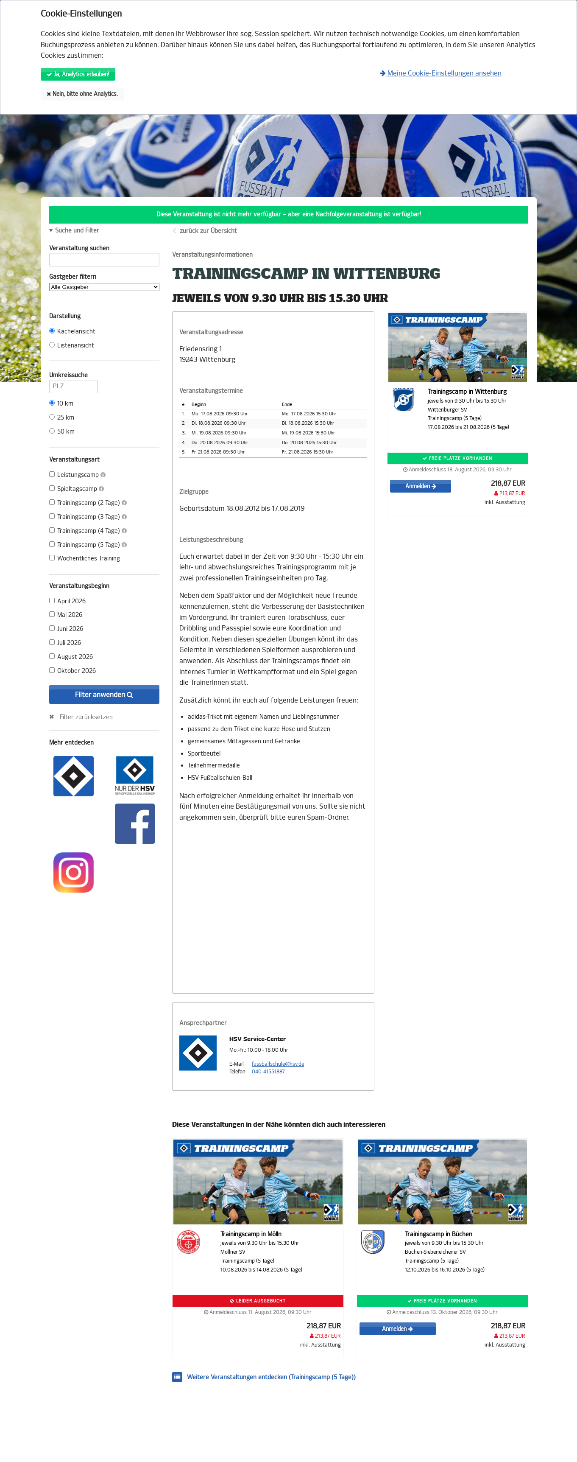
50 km (62, 431)
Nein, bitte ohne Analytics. (82, 94)
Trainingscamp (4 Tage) (88, 531)
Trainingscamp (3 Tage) (88, 517)
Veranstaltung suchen (104, 250)
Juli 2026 (65, 643)
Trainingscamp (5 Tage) (88, 545)
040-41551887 (268, 1072)
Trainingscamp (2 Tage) (88, 503)
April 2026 (67, 601)
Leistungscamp (77, 475)
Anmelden (420, 486)
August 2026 (71, 657)
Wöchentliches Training (84, 558)
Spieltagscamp (76, 489)
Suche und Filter (77, 231)
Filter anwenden (104, 695)
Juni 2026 (66, 629)
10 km (61, 403)
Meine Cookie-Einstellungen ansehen (441, 73)
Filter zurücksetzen (86, 717)
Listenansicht (71, 345)
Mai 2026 (65, 615)
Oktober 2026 (72, 671)
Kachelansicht (72, 331)
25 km (61, 417)
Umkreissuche (73, 377)
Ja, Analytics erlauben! (78, 74)
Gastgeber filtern (104, 282)
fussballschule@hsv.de (278, 1064)
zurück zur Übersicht (208, 231)
